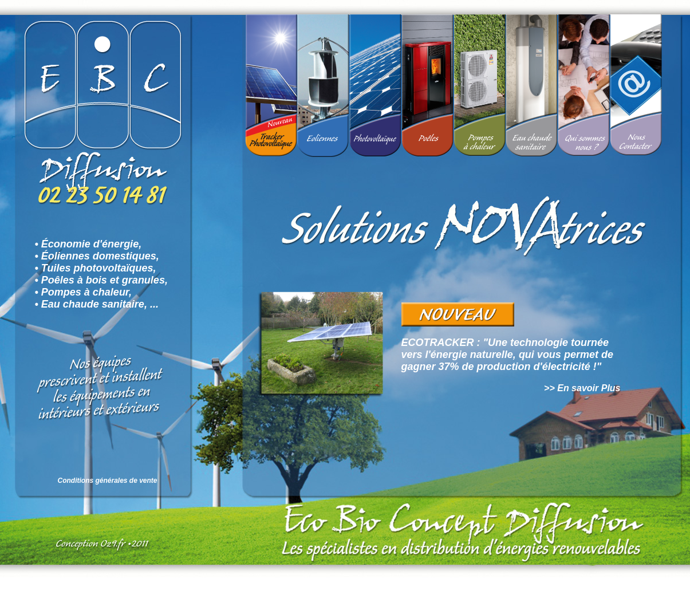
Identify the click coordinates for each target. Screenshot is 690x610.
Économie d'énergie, (91, 244)
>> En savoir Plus (582, 388)
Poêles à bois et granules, (104, 280)
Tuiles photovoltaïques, (98, 268)
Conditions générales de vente (107, 481)
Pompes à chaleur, (86, 292)
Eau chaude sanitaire (92, 304)
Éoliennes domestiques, (100, 256)
